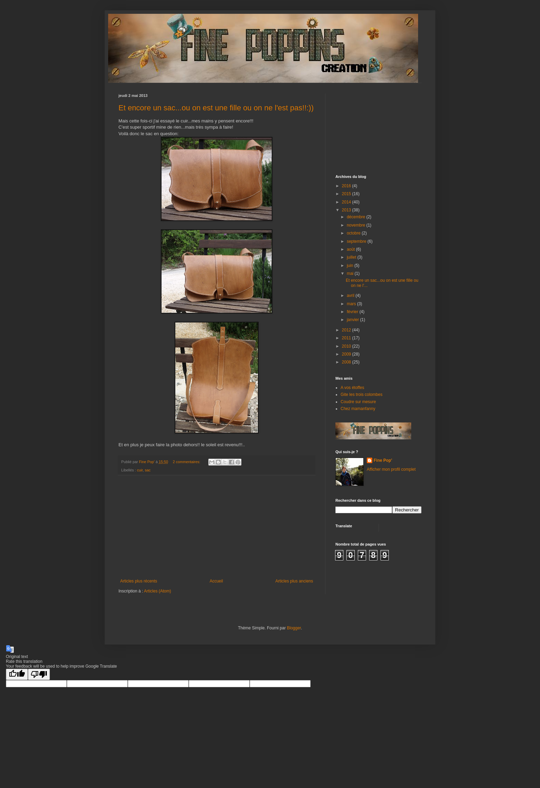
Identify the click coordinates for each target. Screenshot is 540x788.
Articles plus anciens (294, 581)
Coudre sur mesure (358, 401)
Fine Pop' (383, 460)
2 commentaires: (187, 462)
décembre (356, 217)
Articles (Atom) (157, 591)
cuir (140, 470)
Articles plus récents (138, 581)
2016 (347, 185)
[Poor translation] (39, 674)
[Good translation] (17, 674)
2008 (347, 362)
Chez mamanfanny (358, 408)
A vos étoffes (352, 387)
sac (147, 470)
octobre (354, 233)
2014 (347, 202)
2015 (347, 193)
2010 (347, 346)
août (351, 249)
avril (351, 295)
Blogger (294, 628)
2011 (347, 338)
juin (350, 265)
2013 (347, 210)
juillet (352, 257)
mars (352, 303)
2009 (347, 354)
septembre (357, 241)
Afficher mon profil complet (391, 469)
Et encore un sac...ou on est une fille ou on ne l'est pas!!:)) (216, 107)
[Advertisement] (216, 527)
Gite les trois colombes (361, 394)
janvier (353, 319)
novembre (356, 225)
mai (351, 273)
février (353, 311)
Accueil (216, 581)
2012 (347, 330)
